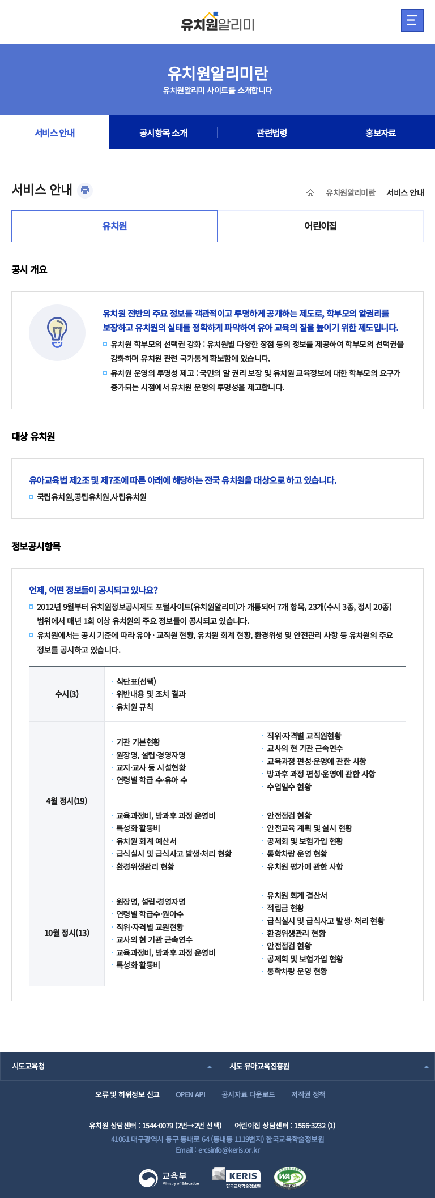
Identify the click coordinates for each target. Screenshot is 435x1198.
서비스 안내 (55, 132)
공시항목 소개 (163, 132)
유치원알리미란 (350, 192)
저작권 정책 (308, 1094)
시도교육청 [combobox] (28, 1065)
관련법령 (272, 132)
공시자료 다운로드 (248, 1094)
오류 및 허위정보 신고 (127, 1094)
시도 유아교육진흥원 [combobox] (259, 1065)
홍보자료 (380, 132)
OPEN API (191, 1094)
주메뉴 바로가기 (0, 0)
